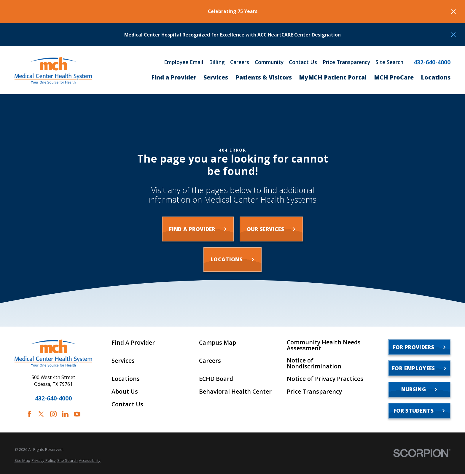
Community (269, 62)
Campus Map (217, 343)
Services (123, 361)
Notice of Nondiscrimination (314, 363)
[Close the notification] (453, 11)
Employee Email (183, 62)
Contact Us (303, 62)
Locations (126, 379)
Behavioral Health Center (235, 392)
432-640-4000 (432, 62)
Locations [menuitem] (435, 77)
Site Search (389, 62)
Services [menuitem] (215, 77)
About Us (125, 392)
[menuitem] (22, 460)
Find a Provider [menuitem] (173, 77)
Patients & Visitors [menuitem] (263, 77)
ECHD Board (216, 379)
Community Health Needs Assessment (324, 345)
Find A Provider (133, 343)
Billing (217, 62)
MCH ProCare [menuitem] (394, 77)
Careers (239, 62)
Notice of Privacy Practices (325, 379)
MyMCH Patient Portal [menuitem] (333, 77)
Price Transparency (346, 62)
